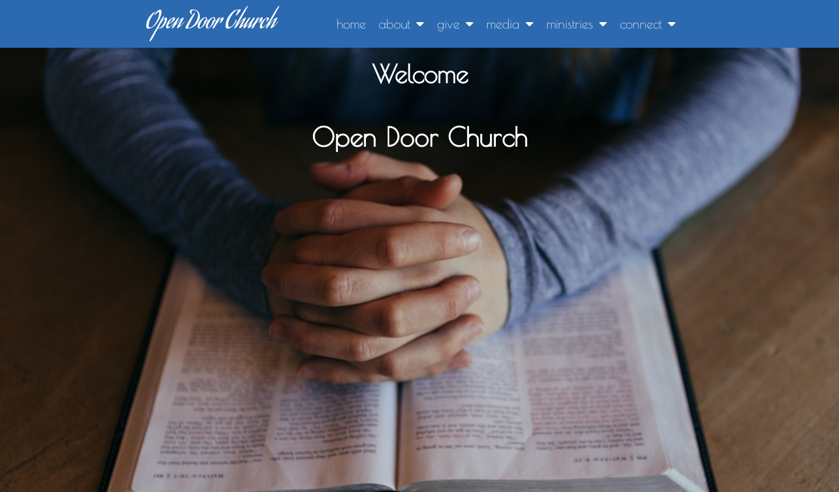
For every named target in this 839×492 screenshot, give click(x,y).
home (351, 23)
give (455, 24)
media (510, 24)
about (401, 24)
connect (648, 24)
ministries (577, 24)
